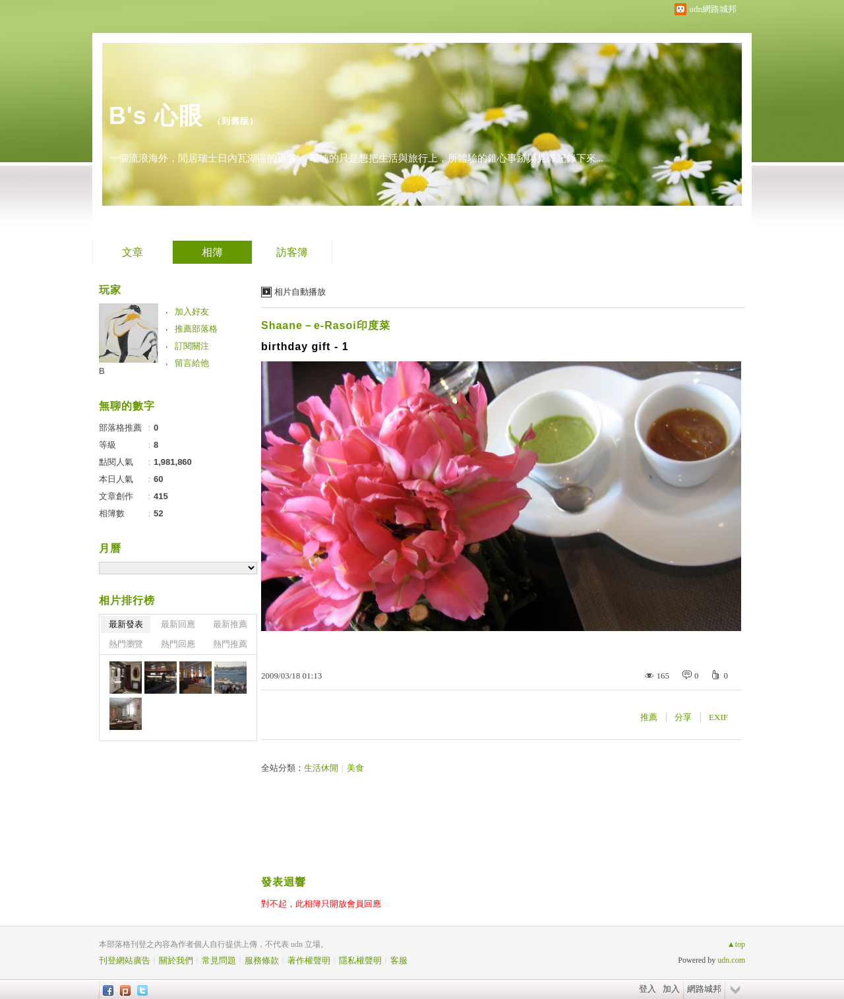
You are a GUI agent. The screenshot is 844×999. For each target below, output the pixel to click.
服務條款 (262, 960)
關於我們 (176, 960)
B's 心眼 (156, 115)
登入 (647, 989)
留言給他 (192, 363)
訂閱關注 (192, 346)
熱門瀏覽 (126, 644)
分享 (683, 717)
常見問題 (219, 960)
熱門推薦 (230, 644)
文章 (132, 252)
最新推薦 (230, 624)
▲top (736, 944)
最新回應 (178, 624)
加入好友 (192, 312)
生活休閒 (321, 768)
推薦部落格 (196, 329)
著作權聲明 (308, 960)
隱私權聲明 (360, 960)
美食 (355, 768)
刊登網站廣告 (124, 960)
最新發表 (126, 624)
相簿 (212, 252)
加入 (671, 989)
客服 (398, 960)
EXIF (718, 717)
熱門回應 (178, 644)
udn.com (731, 960)
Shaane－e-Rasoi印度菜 (325, 325)
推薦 (648, 717)
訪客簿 (292, 252)
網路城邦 (704, 989)
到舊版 (235, 121)
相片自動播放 (300, 292)
